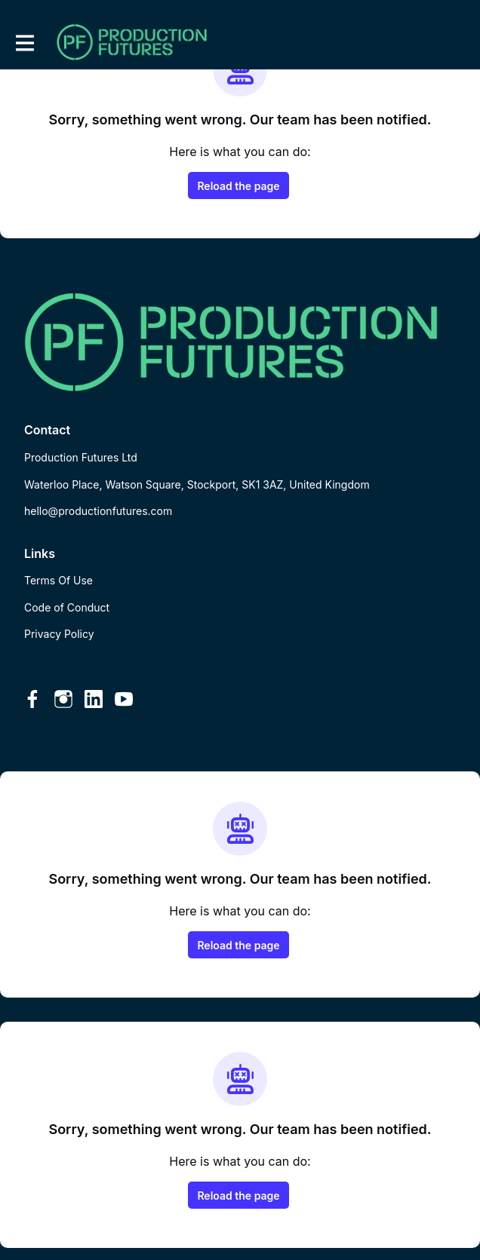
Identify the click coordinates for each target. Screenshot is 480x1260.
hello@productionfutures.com (98, 510)
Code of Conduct (66, 607)
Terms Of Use (58, 580)
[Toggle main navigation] (24, 42)
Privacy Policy (59, 633)
